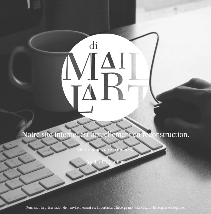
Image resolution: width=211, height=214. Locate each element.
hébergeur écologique (168, 207)
